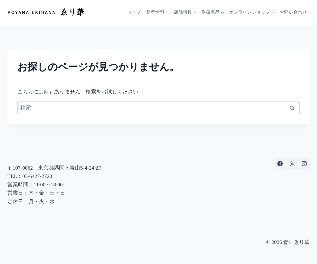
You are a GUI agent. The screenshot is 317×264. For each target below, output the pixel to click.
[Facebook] (280, 163)
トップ (134, 12)
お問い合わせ (293, 12)
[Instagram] (304, 163)
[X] (292, 163)
